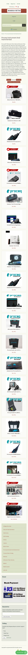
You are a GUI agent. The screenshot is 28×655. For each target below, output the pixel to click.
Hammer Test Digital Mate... (14, 266)
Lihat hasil (9, 637)
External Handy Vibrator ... (14, 496)
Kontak (18, 3)
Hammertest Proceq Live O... (14, 141)
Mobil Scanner (6, 566)
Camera (5, 543)
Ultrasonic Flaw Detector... (14, 162)
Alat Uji (4, 539)
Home (8, 3)
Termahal (19, 79)
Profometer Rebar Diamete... (14, 308)
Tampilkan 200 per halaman (14, 82)
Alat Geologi (6, 536)
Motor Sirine (6, 546)
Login (14, 20)
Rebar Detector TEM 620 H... (14, 100)
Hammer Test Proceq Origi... (14, 204)
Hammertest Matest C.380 (14, 120)
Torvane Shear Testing (8, 553)
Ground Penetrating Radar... (14, 225)
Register (14, 16)
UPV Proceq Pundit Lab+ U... (14, 391)
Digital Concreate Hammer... (14, 517)
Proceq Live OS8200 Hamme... (14, 454)
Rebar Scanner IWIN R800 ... (14, 433)
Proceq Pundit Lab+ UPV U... (14, 350)
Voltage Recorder (7, 526)
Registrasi (13, 3)
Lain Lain (5, 570)
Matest (4, 563)
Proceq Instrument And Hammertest (13, 33)
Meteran (5, 556)
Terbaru (8, 79)
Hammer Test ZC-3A (14, 245)
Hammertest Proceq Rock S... (14, 371)
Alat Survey (5, 533)
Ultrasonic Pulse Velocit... (14, 329)
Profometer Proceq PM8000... (14, 183)
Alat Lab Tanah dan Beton (8, 529)
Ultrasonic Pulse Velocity (8, 560)
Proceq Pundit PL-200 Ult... (14, 412)
